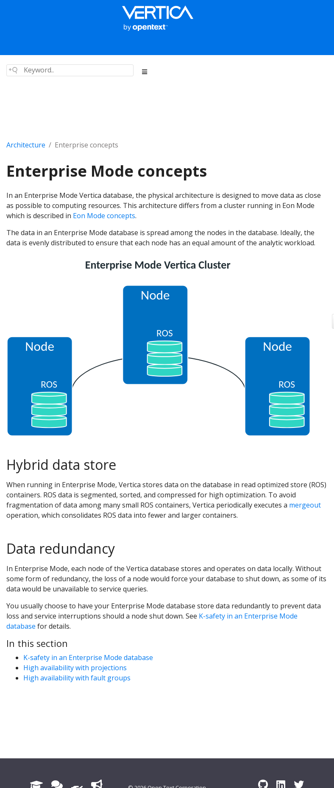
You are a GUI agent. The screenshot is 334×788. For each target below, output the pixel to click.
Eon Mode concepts (104, 215)
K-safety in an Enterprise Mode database (88, 657)
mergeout (305, 505)
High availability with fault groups (77, 678)
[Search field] (70, 70)
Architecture (25, 145)
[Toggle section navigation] (145, 72)
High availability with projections (75, 667)
